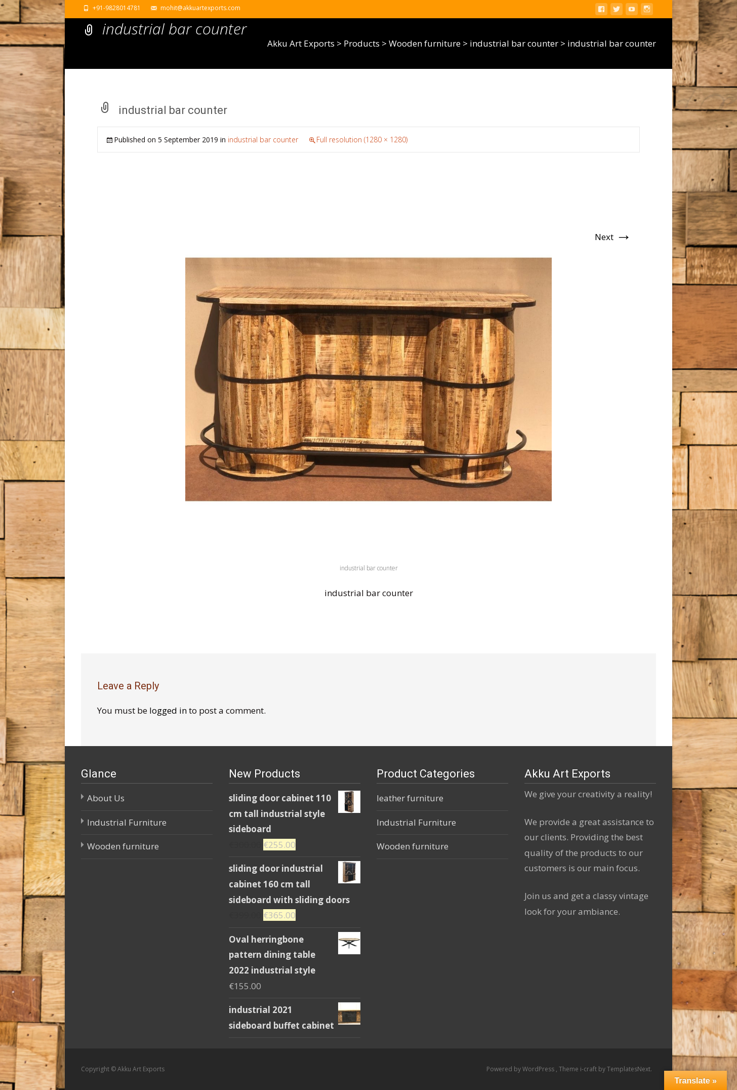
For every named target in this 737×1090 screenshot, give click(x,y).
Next (613, 237)
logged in (168, 710)
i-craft (589, 1069)
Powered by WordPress (521, 1069)
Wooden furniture (123, 846)
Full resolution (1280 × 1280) (361, 139)
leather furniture (410, 798)
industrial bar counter (263, 139)
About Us (106, 798)
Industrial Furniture (127, 822)
